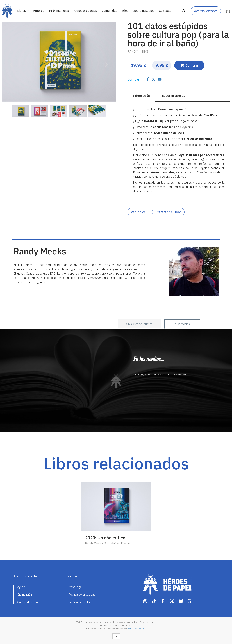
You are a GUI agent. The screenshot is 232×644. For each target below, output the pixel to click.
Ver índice (138, 212)
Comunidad (109, 11)
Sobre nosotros (143, 11)
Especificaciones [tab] (173, 95)
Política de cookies (80, 602)
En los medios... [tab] (182, 324)
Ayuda (21, 587)
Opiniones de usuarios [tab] (139, 324)
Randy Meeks (138, 51)
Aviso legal (75, 587)
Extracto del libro (168, 212)
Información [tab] (141, 95)
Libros (21, 11)
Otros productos (85, 11)
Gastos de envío (27, 602)
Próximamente (59, 11)
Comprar (189, 65)
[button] (10, 62)
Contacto (165, 11)
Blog (125, 11)
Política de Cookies (136, 628)
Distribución (24, 594)
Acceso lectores (206, 11)
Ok (116, 636)
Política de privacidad (82, 594)
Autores (38, 11)
